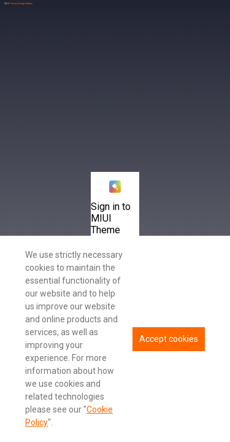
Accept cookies (168, 339)
